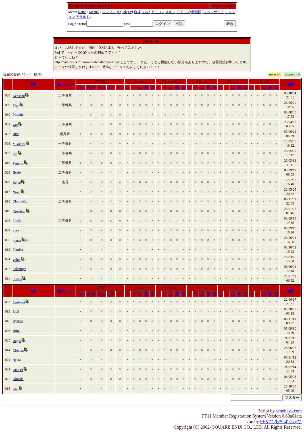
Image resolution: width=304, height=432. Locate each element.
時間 (290, 85)
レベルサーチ (213, 12)
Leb (102, 87)
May (16, 106)
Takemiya (19, 269)
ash (15, 154)
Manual (94, 12)
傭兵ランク (65, 85)
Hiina (16, 331)
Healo (17, 172)
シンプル (109, 12)
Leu (80, 87)
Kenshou (19, 96)
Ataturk (18, 370)
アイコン (158, 12)
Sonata (17, 279)
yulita (16, 260)
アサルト (82, 17)
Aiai (16, 389)
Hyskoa (18, 321)
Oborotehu (20, 201)
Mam (91, 87)
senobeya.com (289, 410)
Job (118, 12)
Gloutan (18, 351)
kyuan (17, 241)
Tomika (18, 250)
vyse (16, 230)
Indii (16, 311)
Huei (16, 134)
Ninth (16, 192)
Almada (18, 379)
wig (15, 125)
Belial (17, 183)
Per (111, 87)
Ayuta (17, 360)
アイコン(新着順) (189, 12)
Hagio (17, 341)
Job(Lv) (127, 12)
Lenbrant (19, 302)
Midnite (18, 115)
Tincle (17, 221)
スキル (170, 12)
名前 (33, 85)
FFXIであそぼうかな (281, 421)
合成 (137, 12)
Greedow (19, 212)
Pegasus (18, 163)
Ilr (120, 87)
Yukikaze (19, 144)
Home (82, 12)
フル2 (145, 12)
